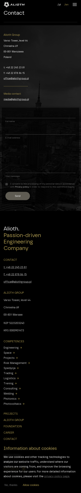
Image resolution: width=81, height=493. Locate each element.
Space (9, 352)
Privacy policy (22, 187)
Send (17, 196)
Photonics (12, 398)
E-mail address (12, 137)
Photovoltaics (14, 403)
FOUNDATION (13, 426)
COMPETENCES (14, 341)
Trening (10, 383)
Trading (10, 373)
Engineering (13, 347)
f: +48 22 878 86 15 (15, 274)
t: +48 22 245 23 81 (15, 267)
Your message (12, 176)
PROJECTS (11, 413)
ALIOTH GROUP (14, 292)
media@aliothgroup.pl (16, 99)
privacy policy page (56, 477)
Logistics (11, 378)
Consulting (12, 388)
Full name (10, 121)
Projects (11, 358)
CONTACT (10, 260)
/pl (59, 4)
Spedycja (11, 368)
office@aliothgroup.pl (16, 78)
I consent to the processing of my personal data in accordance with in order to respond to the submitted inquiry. (42, 185)
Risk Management (17, 363)
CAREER (9, 432)
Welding (11, 393)
